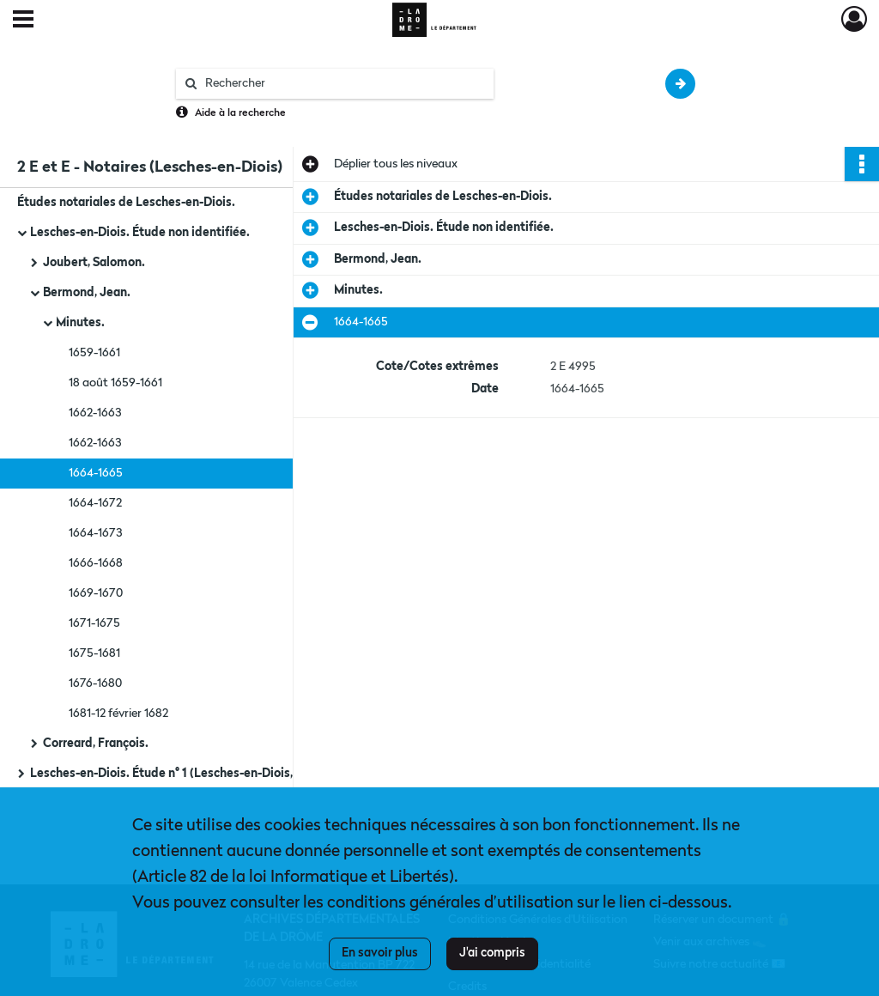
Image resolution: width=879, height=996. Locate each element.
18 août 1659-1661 (115, 383)
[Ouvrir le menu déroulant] (23, 20)
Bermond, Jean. (86, 293)
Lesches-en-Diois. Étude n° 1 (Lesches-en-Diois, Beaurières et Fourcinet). (201, 774)
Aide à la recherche (240, 113)
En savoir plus (380, 953)
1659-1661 (94, 353)
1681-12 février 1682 (118, 714)
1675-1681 (94, 653)
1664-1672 (95, 503)
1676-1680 (95, 683)
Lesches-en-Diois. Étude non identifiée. (140, 233)
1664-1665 (96, 473)
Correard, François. (96, 744)
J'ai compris (492, 953)
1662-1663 (95, 413)
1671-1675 (94, 623)
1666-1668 (96, 563)
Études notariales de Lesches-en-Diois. (126, 203)
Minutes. (80, 323)
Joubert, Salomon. (94, 263)
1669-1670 (96, 593)
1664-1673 (95, 533)
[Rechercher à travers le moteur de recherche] (343, 84)
